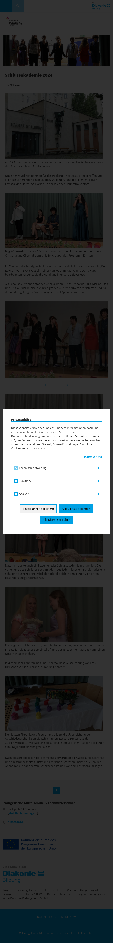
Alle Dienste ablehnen (76, 509)
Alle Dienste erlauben (56, 520)
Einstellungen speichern (38, 509)
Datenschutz (93, 457)
